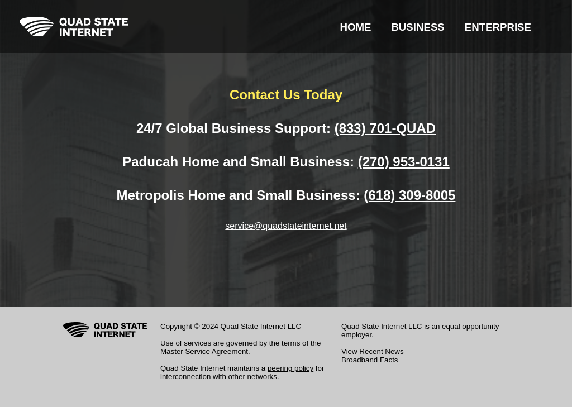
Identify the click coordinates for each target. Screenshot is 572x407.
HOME (355, 27)
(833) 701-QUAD (385, 128)
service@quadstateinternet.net (285, 226)
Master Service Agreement (204, 351)
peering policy (290, 368)
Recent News (381, 351)
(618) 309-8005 (409, 195)
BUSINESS (417, 27)
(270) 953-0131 (404, 161)
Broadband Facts (369, 360)
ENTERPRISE (498, 27)
